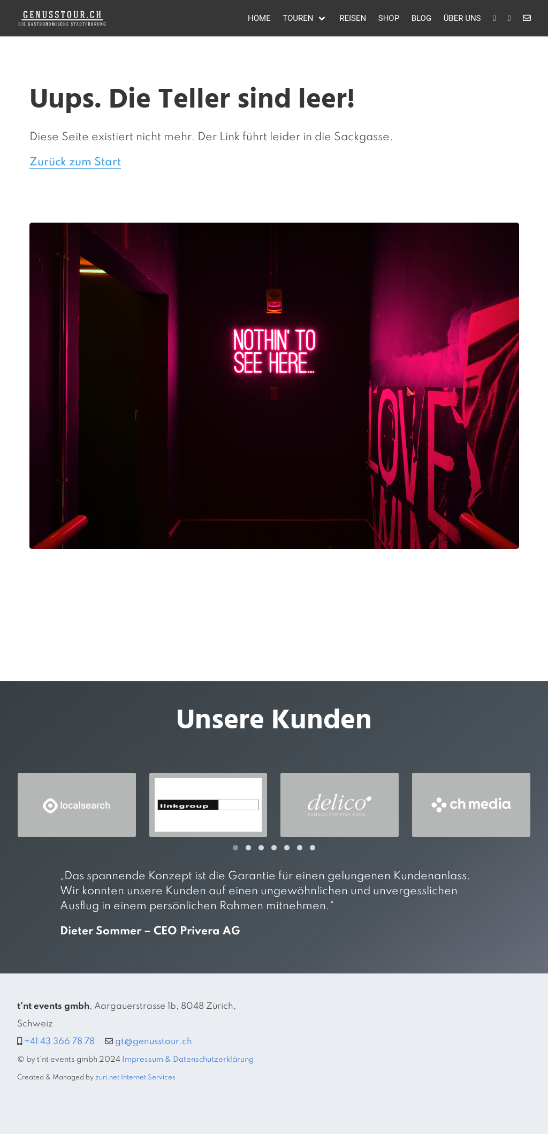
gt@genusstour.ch (153, 1041)
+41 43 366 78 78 (59, 1041)
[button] (235, 847)
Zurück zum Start (75, 162)
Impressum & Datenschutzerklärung (188, 1059)
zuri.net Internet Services (135, 1077)
